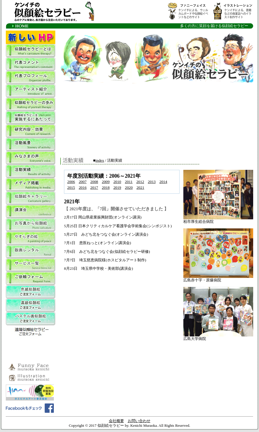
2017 (94, 187)
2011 (128, 181)
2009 (106, 181)
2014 (163, 181)
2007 (83, 181)
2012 (140, 181)
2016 (83, 187)
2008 (94, 181)
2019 (117, 187)
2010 (117, 181)
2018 (106, 187)
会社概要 (116, 421)
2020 (129, 187)
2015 (71, 187)
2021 (140, 187)
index (99, 160)
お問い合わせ (139, 421)
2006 (71, 181)
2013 (152, 181)
